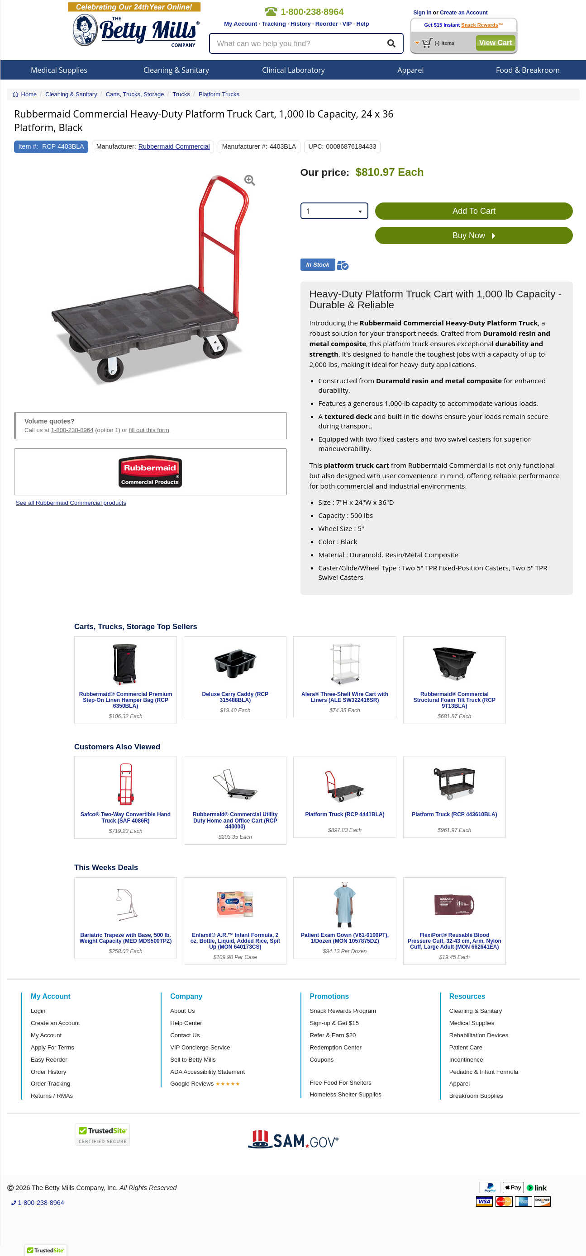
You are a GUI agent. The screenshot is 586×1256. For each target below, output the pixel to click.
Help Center (186, 1023)
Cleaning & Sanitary (176, 70)
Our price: (325, 172)
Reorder (326, 23)
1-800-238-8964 (72, 430)
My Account (240, 23)
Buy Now (474, 236)
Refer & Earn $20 (333, 1035)
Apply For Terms (52, 1047)
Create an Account (464, 12)
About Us (182, 1010)
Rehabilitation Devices (478, 1035)
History (301, 23)
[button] (23, 279)
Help (363, 23)
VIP (347, 23)
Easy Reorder (49, 1059)
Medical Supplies (59, 70)
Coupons (322, 1059)
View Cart (495, 43)
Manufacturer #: (244, 146)
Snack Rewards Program (343, 1010)
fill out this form (149, 430)
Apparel (410, 70)
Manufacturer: (116, 146)
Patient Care (465, 1047)
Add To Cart (474, 211)
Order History (48, 1071)
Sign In (423, 12)
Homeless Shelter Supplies (345, 1094)
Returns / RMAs (52, 1095)
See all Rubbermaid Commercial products (71, 502)
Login (38, 1010)
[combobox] (334, 210)
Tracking (274, 23)
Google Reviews (192, 1083)
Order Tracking (50, 1083)
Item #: (28, 146)
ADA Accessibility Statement (207, 1071)
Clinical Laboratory (293, 70)
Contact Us (185, 1035)
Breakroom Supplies (476, 1095)
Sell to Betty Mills (192, 1059)
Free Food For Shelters (341, 1082)
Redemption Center (336, 1047)
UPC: (316, 146)
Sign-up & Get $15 (334, 1023)
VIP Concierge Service (200, 1047)
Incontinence (466, 1059)
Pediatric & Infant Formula (483, 1071)
